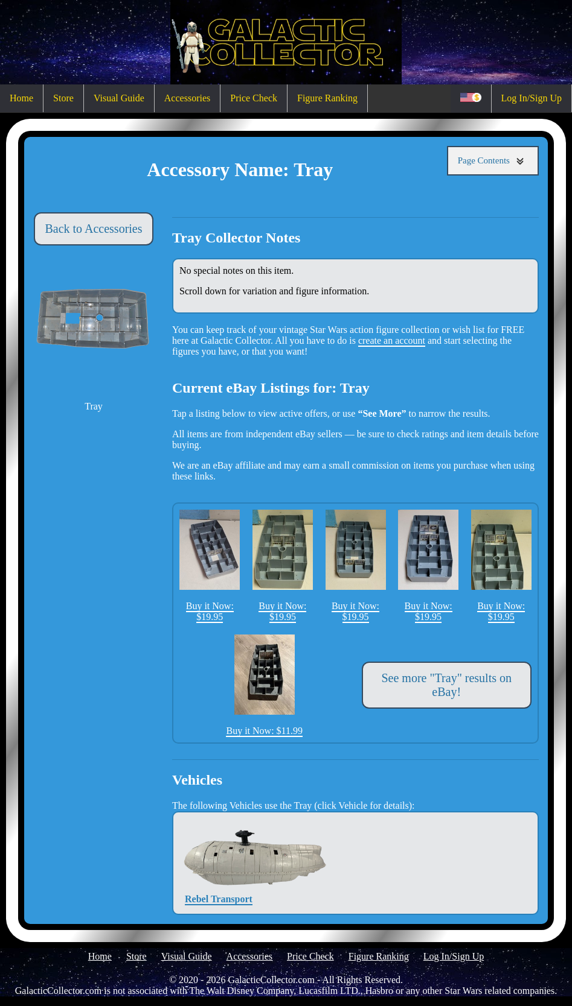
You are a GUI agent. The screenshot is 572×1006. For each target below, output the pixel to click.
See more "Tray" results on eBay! (446, 684)
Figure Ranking (327, 98)
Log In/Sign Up (531, 98)
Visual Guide (119, 98)
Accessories (187, 98)
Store (63, 98)
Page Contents (493, 161)
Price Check (253, 98)
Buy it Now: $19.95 (209, 566)
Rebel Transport (218, 862)
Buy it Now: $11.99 (264, 685)
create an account (391, 340)
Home (21, 98)
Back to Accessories (93, 228)
